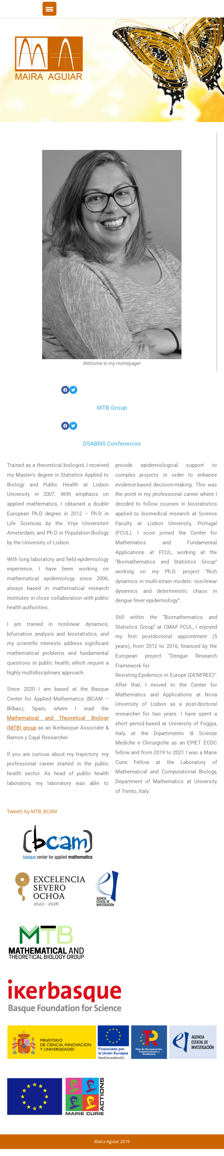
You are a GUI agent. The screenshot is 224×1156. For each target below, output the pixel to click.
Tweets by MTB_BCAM (32, 811)
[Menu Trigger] (49, 9)
